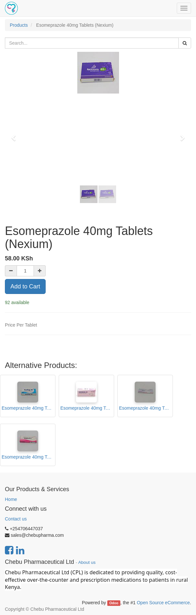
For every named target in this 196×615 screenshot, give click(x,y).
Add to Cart (25, 286)
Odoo (113, 603)
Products (19, 25)
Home (11, 499)
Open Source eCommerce (163, 602)
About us (87, 562)
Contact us (16, 518)
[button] (16, 135)
